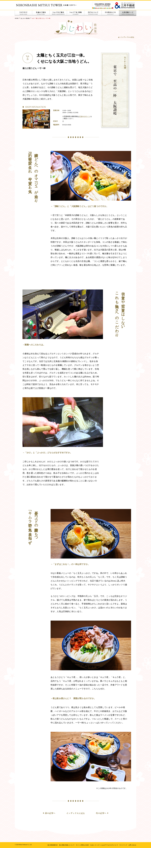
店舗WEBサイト (84, 116)
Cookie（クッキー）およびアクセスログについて (104, 845)
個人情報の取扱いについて (66, 845)
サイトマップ (123, 845)
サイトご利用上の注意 (82, 845)
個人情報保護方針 (53, 845)
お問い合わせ (132, 845)
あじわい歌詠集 (25, 18)
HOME (17, 18)
